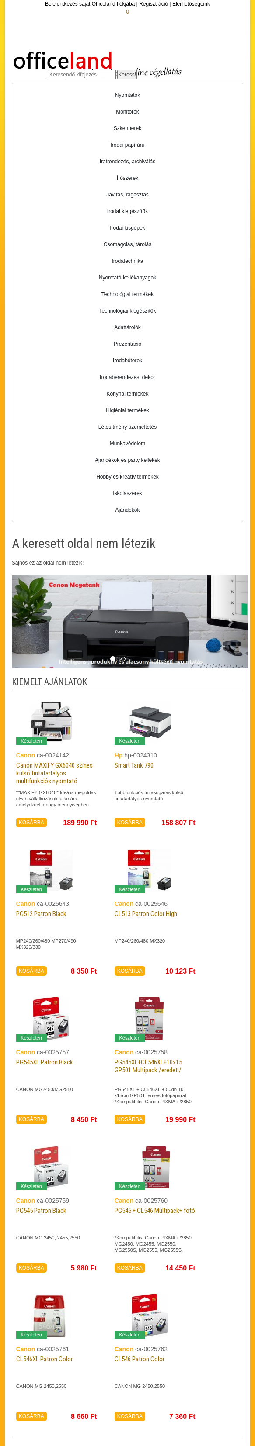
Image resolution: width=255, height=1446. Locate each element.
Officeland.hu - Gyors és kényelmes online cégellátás (97, 62)
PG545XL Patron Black (44, 1062)
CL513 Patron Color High (146, 914)
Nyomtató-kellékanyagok (127, 278)
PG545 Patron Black (41, 1211)
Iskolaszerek (127, 493)
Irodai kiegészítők (127, 211)
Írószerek (127, 178)
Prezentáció (127, 344)
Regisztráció (153, 4)
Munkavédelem (127, 444)
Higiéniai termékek (127, 410)
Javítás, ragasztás (127, 195)
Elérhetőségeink (191, 4)
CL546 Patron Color (139, 1359)
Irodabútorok (127, 361)
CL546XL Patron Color (44, 1359)
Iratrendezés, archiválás (127, 161)
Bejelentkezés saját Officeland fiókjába (90, 4)
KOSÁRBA (31, 822)
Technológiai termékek (127, 294)
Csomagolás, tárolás (127, 244)
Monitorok (127, 112)
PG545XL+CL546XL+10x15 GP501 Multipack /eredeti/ (148, 1066)
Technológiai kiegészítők (127, 311)
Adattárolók (127, 327)
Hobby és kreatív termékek (127, 477)
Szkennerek (127, 128)
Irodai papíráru (127, 145)
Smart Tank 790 (134, 765)
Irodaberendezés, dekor (127, 377)
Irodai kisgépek (127, 228)
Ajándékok (127, 510)
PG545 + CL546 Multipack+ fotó (155, 1211)
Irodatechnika (127, 261)
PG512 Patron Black (41, 914)
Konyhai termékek (127, 394)
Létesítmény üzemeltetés (127, 427)
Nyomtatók (127, 95)
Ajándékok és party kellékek (127, 460)
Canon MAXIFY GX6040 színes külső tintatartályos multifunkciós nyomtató (54, 773)
